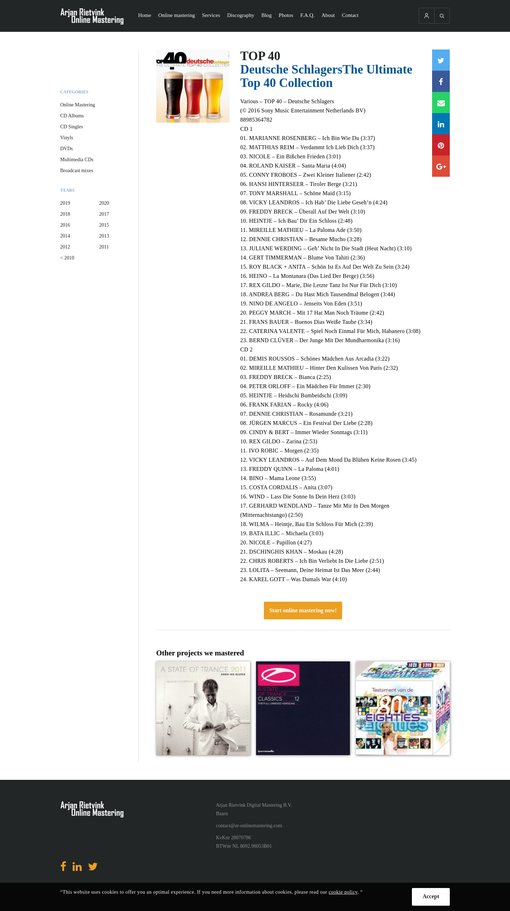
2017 (104, 214)
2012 (65, 247)
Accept (431, 896)
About (328, 15)
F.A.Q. (307, 15)
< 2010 (67, 258)
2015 (104, 225)
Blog (266, 15)
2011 (104, 247)
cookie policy (343, 892)
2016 (65, 225)
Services (211, 15)
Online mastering (176, 15)
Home (144, 15)
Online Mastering (77, 104)
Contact (350, 15)
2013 (104, 236)
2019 (65, 203)
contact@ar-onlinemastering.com (249, 825)
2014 (65, 236)
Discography (240, 15)
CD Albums (72, 115)
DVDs (66, 148)
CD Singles (71, 126)
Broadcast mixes (76, 170)
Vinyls (66, 137)
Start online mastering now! (303, 610)
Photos (286, 15)
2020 (104, 203)
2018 (65, 214)
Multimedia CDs (77, 159)
